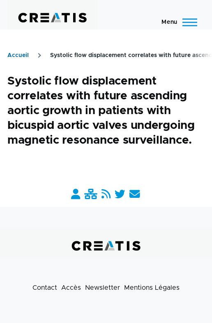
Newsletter (102, 287)
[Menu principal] (177, 22)
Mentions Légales (152, 287)
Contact (44, 287)
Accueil (18, 55)
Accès (71, 287)
